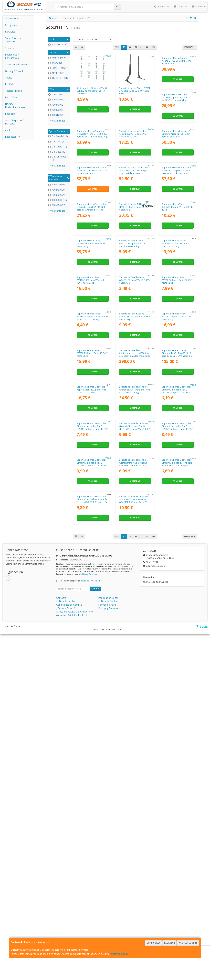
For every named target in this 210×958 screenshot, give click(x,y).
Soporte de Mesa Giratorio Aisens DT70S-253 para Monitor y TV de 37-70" (177, 91)
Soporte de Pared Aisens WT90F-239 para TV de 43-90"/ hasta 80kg (134, 557)
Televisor (10, 48)
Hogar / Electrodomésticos (15, 105)
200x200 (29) (56, 194)
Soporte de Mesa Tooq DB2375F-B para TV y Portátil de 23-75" (92, 357)
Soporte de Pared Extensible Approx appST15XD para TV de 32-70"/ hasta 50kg (177, 623)
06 (147, 46)
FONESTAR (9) (57, 67)
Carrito (198, 6)
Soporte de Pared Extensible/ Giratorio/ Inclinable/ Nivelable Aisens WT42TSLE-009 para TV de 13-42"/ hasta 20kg (92, 824)
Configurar (153, 942)
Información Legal (108, 921)
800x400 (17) (56, 205)
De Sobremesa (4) (58, 158)
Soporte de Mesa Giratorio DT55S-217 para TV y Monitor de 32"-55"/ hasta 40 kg (91, 157)
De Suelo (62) (57, 141)
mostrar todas (57, 120)
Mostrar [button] (189, 46)
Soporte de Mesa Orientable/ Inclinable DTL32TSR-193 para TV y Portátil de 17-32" (134, 224)
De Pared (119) (58, 136)
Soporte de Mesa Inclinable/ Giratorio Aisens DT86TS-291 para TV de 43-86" (91, 224)
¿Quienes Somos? (65, 932)
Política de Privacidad (88, 898)
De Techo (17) (57, 146)
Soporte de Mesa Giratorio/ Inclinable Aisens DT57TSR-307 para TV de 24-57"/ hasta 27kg (134, 157)
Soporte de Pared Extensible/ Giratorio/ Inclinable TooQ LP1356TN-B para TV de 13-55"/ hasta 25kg (135, 758)
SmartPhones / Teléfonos (13, 40)
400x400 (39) (56, 189)
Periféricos (10, 84)
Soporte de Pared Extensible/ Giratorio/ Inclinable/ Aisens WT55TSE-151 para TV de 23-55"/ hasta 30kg (176, 758)
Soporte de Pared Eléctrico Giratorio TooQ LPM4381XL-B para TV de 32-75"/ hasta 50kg (92, 623)
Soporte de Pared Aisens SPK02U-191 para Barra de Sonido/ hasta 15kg (175, 357)
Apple (8, 130)
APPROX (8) (56, 73)
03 (136, 46)
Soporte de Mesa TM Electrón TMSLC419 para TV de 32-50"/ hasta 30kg (177, 290)
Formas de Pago (107, 928)
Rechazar (169, 942)
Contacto (180, 6)
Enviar (95, 912)
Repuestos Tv (12, 136)
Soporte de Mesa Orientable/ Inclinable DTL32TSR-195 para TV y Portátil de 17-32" (177, 224)
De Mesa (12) (57, 151)
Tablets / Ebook (13, 90)
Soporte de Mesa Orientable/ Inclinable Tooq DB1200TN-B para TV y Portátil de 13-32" (91, 290)
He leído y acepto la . (80, 904)
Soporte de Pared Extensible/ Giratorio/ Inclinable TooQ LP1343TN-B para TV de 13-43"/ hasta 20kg (92, 691)
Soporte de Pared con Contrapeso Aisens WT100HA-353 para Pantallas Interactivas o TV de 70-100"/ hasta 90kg (177, 558)
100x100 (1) (56, 114)
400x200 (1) (56, 109)
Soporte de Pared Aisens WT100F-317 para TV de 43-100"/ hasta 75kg (90, 423)
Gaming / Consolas (15, 71)
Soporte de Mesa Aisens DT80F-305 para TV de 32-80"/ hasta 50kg (135, 91)
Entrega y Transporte (109, 932)
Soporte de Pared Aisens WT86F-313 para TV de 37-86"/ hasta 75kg (177, 490)
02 (130, 46)
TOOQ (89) (55, 62)
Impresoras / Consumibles (12, 56)
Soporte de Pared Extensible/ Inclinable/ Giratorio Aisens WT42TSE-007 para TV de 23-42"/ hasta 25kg (176, 824)
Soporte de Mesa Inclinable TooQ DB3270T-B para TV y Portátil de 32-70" (175, 157)
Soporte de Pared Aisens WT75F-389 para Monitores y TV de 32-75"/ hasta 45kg (135, 490)
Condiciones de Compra (69, 928)
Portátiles (10, 31)
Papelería (10, 113)
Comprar (93, 109)
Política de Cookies (119, 953)
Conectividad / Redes (16, 64)
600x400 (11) (56, 94)
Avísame (135, 242)
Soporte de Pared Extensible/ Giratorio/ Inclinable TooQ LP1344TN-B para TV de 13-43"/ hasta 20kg (135, 691)
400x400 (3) (56, 104)
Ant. (117, 46)
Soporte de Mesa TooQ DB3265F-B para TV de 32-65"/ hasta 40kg (134, 357)
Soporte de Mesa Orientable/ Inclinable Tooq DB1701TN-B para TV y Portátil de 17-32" (133, 290)
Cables (8, 77)
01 (124, 46)
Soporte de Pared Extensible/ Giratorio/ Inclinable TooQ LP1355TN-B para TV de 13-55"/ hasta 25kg (92, 758)
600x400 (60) (56, 184)
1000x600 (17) (57, 199)
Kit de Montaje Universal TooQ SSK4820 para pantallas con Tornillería (92, 91)
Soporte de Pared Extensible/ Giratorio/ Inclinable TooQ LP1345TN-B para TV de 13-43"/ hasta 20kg (177, 691)
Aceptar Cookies (188, 942)
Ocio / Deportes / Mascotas (14, 122)
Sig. (153, 46)
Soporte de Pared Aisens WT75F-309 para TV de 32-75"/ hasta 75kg (92, 490)
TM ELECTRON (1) (58, 79)
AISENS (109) (57, 57)
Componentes (12, 25)
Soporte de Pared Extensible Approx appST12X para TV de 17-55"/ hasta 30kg (133, 623)
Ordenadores (12, 18)
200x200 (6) (56, 99)
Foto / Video (11, 97)
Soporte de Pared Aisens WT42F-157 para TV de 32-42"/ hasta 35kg (177, 423)
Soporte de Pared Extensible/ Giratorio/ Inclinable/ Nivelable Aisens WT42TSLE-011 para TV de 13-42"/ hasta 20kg (134, 824)
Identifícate (161, 6)
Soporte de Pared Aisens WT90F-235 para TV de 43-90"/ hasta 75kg (92, 557)
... (141, 46)
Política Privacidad (65, 925)
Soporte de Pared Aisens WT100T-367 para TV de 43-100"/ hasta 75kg (133, 423)
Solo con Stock (58, 44)
